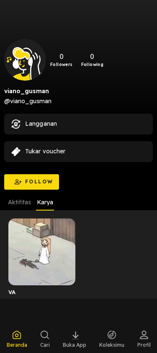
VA (12, 292)
